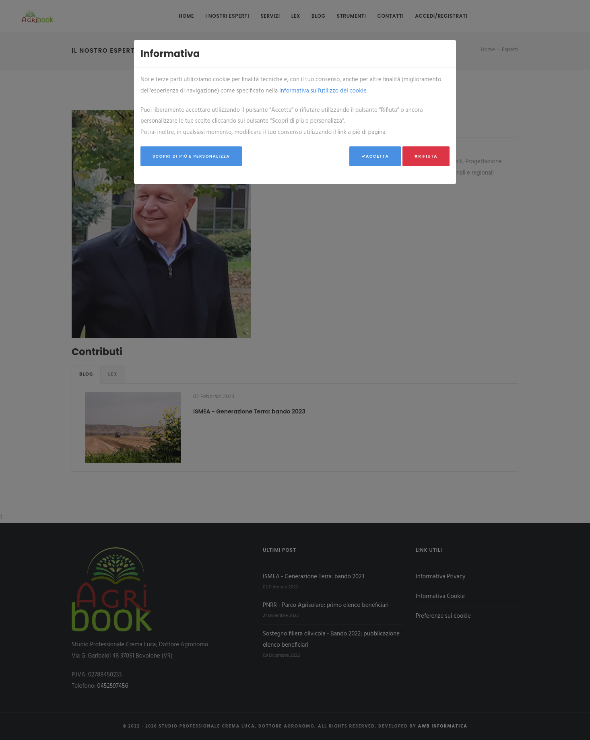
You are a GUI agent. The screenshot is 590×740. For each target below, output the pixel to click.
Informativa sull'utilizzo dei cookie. (323, 91)
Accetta (375, 156)
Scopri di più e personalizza (191, 156)
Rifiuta (426, 156)
